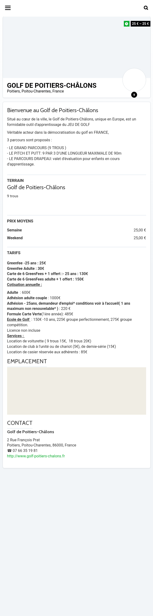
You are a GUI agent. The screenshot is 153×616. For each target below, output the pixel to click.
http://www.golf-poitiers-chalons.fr (36, 456)
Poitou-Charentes (36, 91)
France (58, 91)
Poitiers (13, 91)
